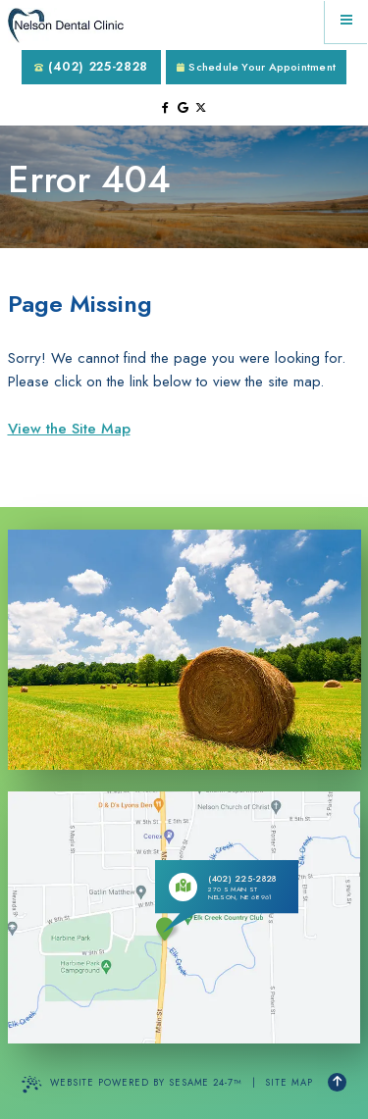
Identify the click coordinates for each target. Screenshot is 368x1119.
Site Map (289, 1083)
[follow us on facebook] (165, 108)
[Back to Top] (337, 1082)
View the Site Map (69, 428)
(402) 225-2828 (91, 66)
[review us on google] (183, 108)
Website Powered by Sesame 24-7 (132, 1084)
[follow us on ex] (200, 108)
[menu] (346, 21)
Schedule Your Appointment (256, 67)
